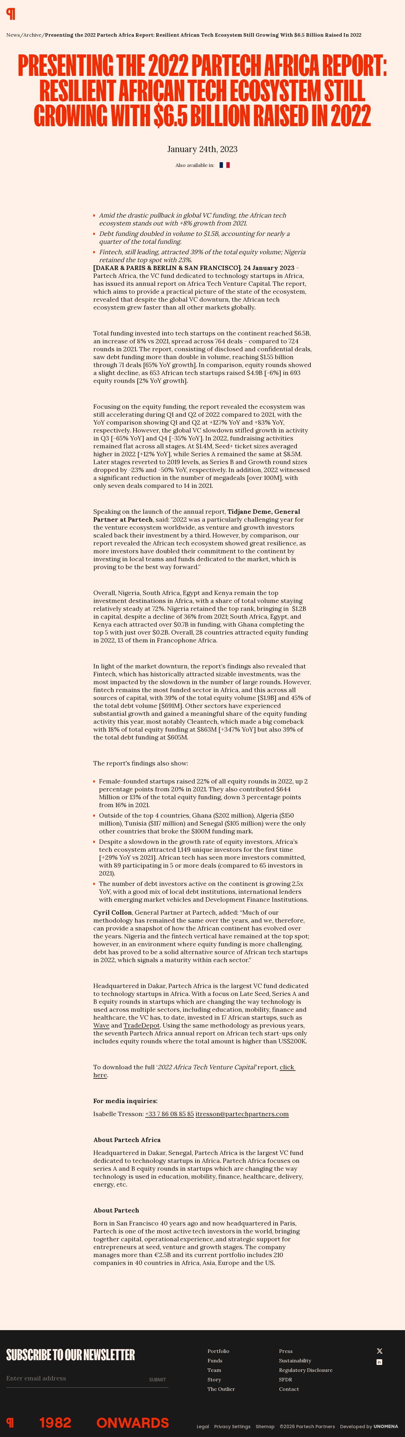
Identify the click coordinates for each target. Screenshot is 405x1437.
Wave (101, 1025)
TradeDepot (142, 1025)
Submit (157, 1379)
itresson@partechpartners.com (242, 1114)
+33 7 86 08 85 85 (169, 1114)
